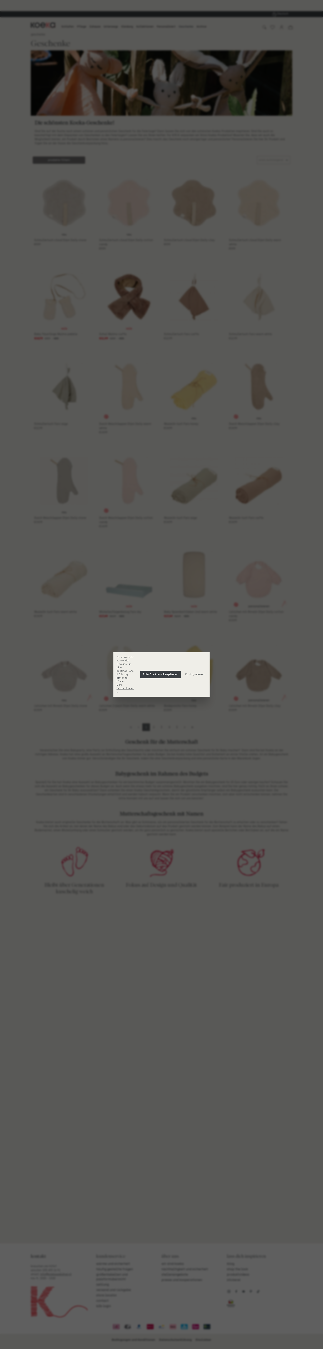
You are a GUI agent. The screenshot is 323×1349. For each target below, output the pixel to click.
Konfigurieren (195, 674)
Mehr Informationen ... (125, 688)
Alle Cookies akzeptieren (160, 674)
